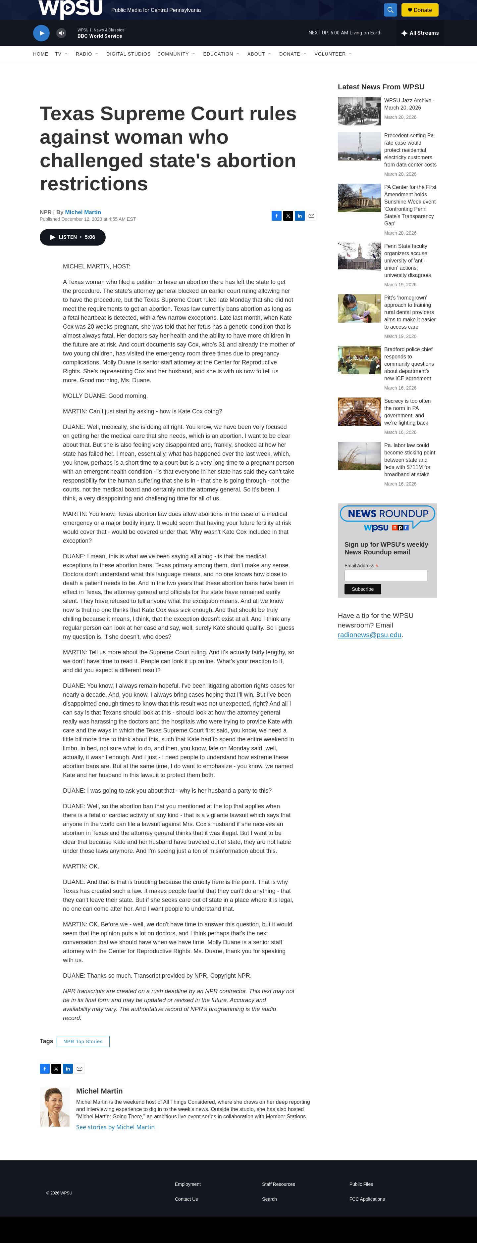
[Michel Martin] (55, 1122)
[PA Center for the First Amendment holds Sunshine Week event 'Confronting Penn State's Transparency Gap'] (359, 213)
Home (40, 68)
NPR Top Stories (83, 1056)
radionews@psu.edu (369, 649)
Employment (188, 1199)
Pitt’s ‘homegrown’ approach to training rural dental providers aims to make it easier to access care (410, 327)
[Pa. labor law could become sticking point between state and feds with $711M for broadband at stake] (359, 471)
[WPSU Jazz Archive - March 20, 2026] (359, 126)
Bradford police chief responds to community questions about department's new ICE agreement (409, 378)
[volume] (61, 48)
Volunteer (330, 68)
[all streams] (420, 48)
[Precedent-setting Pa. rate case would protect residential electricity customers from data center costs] (359, 161)
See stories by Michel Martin (115, 1142)
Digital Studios (128, 68)
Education (218, 68)
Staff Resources (278, 1199)
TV (58, 68)
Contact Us (186, 1214)
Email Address (361, 581)
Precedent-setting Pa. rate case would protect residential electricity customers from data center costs (410, 165)
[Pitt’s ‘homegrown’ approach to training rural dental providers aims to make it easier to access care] (359, 323)
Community (173, 68)
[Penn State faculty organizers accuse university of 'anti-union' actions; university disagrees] (359, 271)
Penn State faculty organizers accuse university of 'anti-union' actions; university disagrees (407, 275)
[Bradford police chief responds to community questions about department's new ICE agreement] (359, 375)
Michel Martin (83, 227)
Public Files (361, 1199)
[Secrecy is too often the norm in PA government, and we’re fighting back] (359, 426)
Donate (427, 17)
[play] (41, 48)
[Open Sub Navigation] (66, 68)
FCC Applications (367, 1214)
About (256, 68)
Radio (84, 68)
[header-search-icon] (393, 17)
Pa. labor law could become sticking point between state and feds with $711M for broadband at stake (409, 474)
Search (269, 1214)
